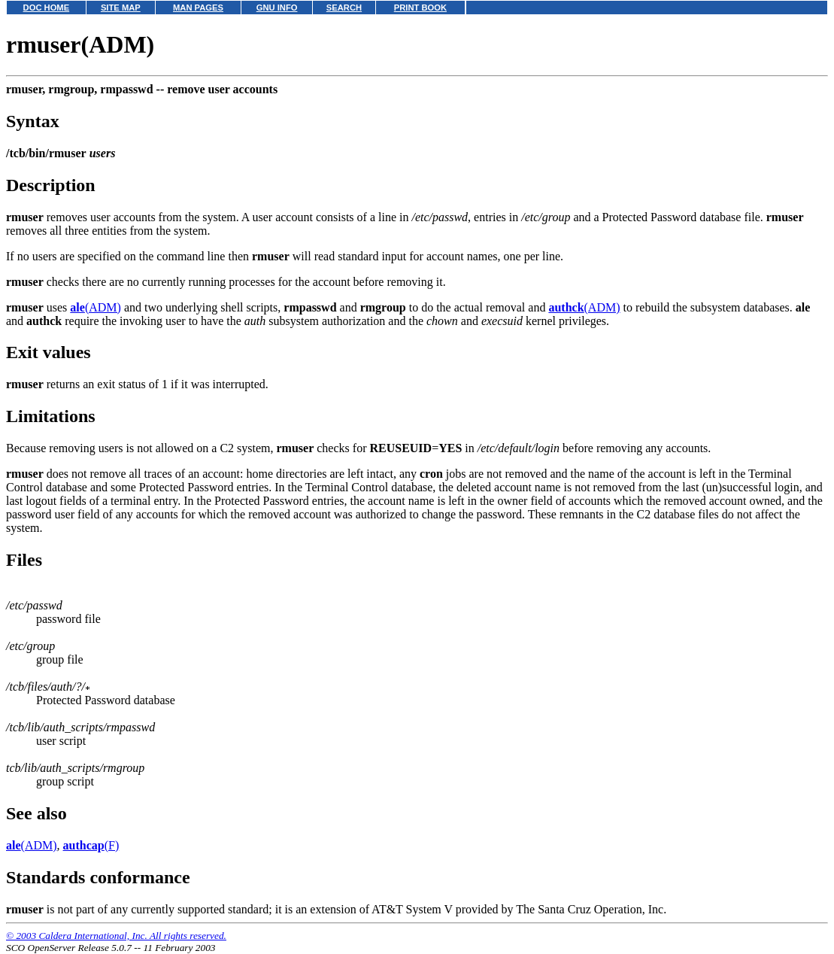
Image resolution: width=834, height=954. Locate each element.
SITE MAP (121, 7)
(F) (91, 845)
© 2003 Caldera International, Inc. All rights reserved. (116, 935)
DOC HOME (46, 7)
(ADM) (95, 307)
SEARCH (344, 7)
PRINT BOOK (420, 7)
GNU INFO (277, 7)
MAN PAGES (198, 7)
